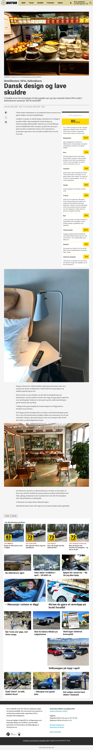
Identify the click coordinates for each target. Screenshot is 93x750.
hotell (14, 516)
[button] (86, 537)
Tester (31, 3)
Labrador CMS (44, 741)
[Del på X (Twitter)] (6, 117)
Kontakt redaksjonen (57, 725)
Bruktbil (40, 3)
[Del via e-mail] (6, 122)
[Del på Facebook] (6, 112)
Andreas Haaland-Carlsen (59, 711)
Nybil (23, 3)
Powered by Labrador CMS (46, 747)
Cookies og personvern (31, 741)
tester (7, 516)
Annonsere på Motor (57, 727)
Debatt (60, 3)
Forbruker (50, 3)
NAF (70, 720)
